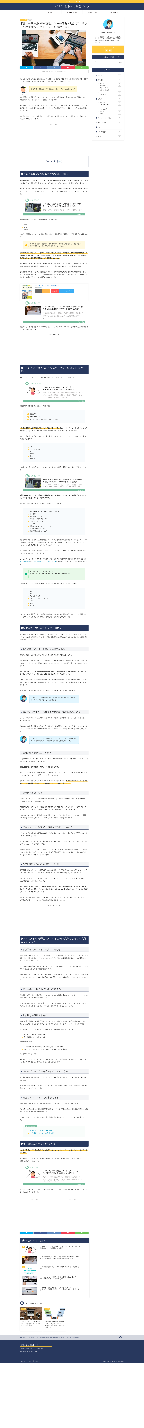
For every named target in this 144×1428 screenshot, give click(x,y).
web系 (110, 114)
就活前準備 (110, 86)
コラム (109, 75)
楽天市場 (54, 291)
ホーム (30, 12)
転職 (109, 127)
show (59, 162)
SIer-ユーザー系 (110, 105)
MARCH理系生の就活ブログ (72, 6)
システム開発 (24, 19)
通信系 (110, 111)
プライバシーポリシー (26, 1363)
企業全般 (110, 102)
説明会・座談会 (110, 90)
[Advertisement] (54, 139)
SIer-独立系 (110, 109)
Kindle (38, 291)
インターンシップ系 (109, 118)
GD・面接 (110, 95)
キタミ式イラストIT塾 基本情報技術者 (47, 286)
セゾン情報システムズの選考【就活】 (43, 1134)
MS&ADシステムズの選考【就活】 (42, 1132)
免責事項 (37, 1363)
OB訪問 (110, 83)
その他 (109, 136)
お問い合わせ (114, 12)
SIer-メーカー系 (110, 107)
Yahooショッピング (66, 291)
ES (110, 92)
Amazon (46, 291)
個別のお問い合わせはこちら (29, 1353)
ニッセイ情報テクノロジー (41, 563)
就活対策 (51, 12)
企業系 (109, 99)
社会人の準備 (109, 122)
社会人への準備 (93, 12)
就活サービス (110, 88)
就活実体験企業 (72, 12)
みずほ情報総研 (25, 563)
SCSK (54, 563)
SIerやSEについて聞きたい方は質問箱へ (32, 1350)
